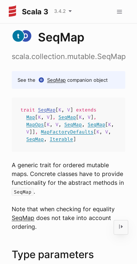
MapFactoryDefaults (67, 132)
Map (30, 117)
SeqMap (56, 80)
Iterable (61, 139)
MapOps (35, 124)
